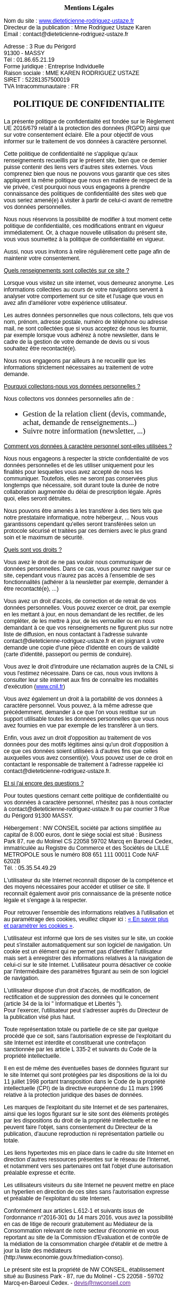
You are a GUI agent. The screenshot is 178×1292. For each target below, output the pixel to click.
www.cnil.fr (49, 686)
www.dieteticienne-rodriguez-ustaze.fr (86, 21)
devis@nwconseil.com (102, 1283)
